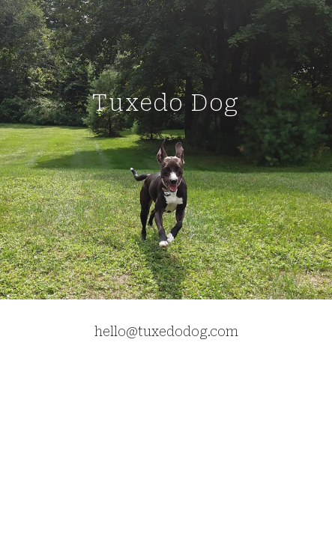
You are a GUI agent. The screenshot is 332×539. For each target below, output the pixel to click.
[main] (166, 149)
